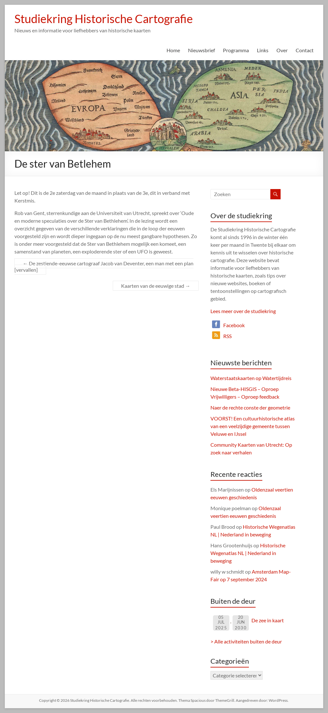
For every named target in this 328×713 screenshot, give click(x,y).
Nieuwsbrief (201, 50)
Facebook (234, 325)
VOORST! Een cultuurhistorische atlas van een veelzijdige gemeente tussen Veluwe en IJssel (252, 426)
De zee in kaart (267, 620)
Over (282, 50)
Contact (305, 50)
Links (262, 50)
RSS (227, 336)
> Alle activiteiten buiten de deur (246, 641)
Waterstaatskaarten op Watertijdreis (250, 378)
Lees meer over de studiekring (243, 311)
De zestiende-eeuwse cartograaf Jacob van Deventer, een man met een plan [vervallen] (103, 266)
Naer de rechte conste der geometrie (250, 407)
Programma (236, 50)
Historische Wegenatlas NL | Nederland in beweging (247, 553)
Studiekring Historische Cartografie (103, 19)
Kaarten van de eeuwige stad (155, 286)
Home (173, 50)
